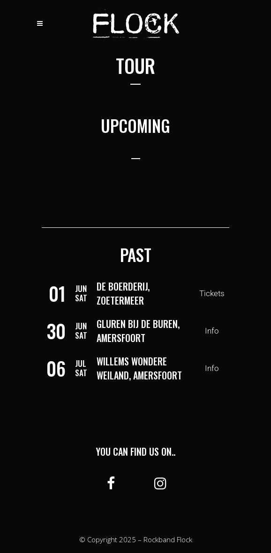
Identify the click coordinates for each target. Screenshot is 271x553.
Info (212, 330)
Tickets (212, 293)
